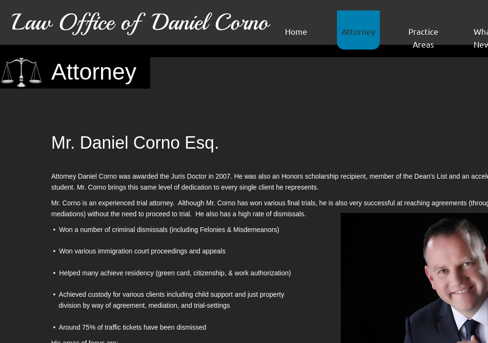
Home (296, 31)
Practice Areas (423, 37)
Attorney (358, 31)
